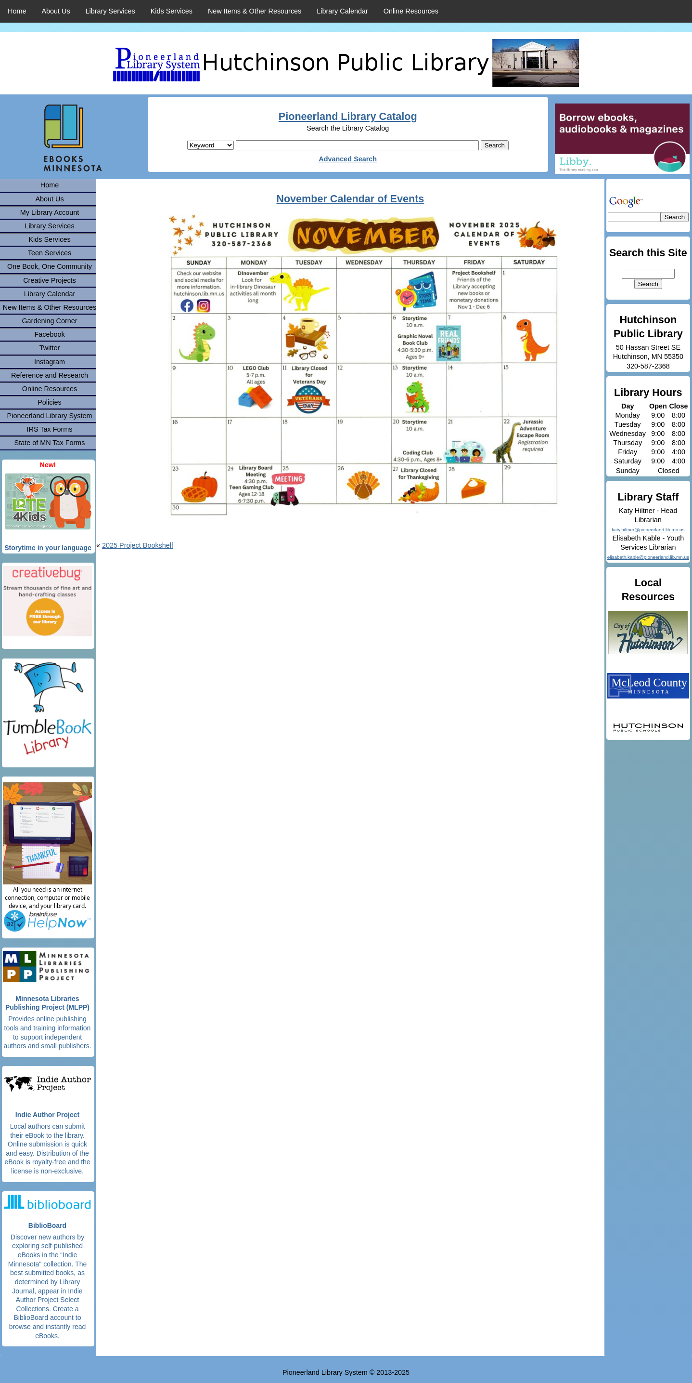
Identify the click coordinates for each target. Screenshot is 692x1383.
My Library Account (49, 212)
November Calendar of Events (350, 199)
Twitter (49, 348)
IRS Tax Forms (50, 429)
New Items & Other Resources (254, 11)
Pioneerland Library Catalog (348, 116)
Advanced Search (348, 159)
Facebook (49, 334)
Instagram (49, 362)
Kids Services (171, 11)
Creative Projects (49, 280)
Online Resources (411, 11)
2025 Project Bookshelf (137, 545)
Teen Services (49, 253)
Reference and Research (49, 375)
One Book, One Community (49, 266)
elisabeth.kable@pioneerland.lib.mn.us (648, 557)
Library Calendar (342, 11)
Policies (50, 402)
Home (17, 11)
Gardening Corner (49, 321)
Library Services (110, 11)
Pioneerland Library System (49, 416)
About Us (55, 11)
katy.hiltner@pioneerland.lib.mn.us (648, 529)
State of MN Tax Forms (49, 443)
